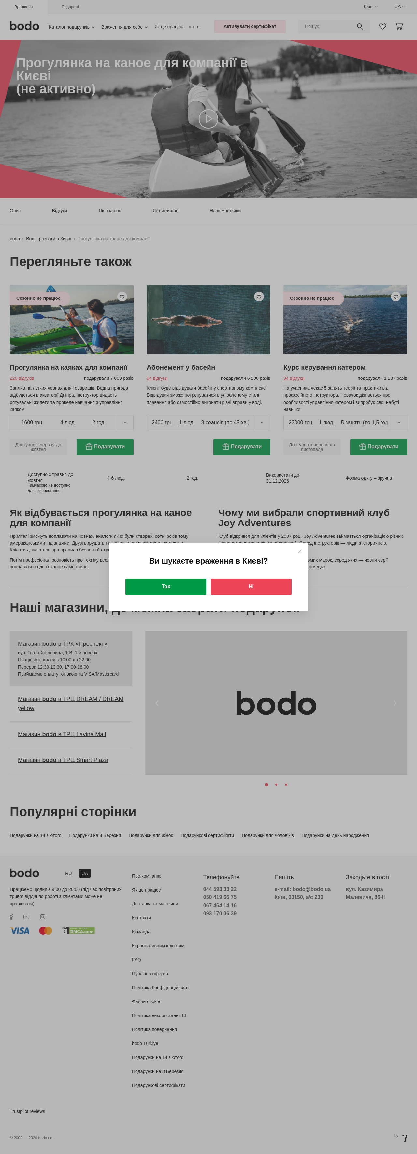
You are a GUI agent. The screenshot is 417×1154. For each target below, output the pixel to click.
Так (166, 586)
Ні (251, 586)
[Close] (299, 551)
